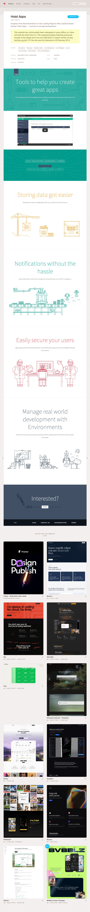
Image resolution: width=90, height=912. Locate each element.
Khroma (49, 840)
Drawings (29, 48)
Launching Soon (21, 659)
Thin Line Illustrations (43, 50)
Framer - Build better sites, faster (15, 596)
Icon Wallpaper (60, 48)
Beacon (49, 596)
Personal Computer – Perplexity (58, 718)
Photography (18, 841)
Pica (5, 686)
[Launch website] (85, 596)
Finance (52, 598)
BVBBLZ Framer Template (56, 900)
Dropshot (50, 779)
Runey (6, 779)
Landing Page (32, 55)
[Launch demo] (85, 901)
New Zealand (32, 50)
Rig (5, 657)
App (19, 55)
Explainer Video (38, 48)
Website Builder (62, 902)
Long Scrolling (22, 50)
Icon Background (49, 48)
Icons (68, 48)
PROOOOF (7, 840)
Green (55, 58)
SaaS (57, 598)
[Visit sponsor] (42, 596)
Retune (6, 900)
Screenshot (73, 16)
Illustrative (57, 55)
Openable (50, 657)
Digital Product (24, 55)
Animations (22, 48)
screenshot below (48, 35)
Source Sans (21, 58)
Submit (45, 535)
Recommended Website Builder (12, 598)
